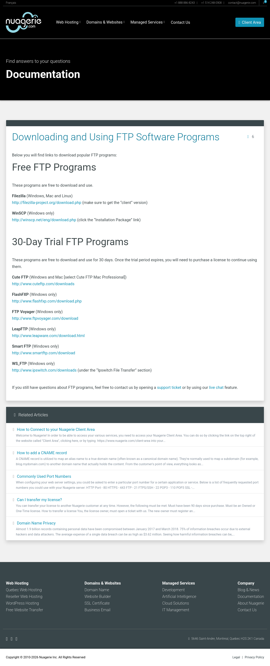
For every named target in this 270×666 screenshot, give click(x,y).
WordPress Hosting (22, 603)
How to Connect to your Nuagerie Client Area (135, 435)
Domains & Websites (105, 22)
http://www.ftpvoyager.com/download (45, 318)
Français (11, 2)
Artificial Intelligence (179, 596)
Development (173, 589)
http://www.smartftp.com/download (43, 353)
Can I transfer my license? (135, 505)
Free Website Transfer (24, 610)
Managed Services (147, 22)
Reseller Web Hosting (24, 596)
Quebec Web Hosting (24, 589)
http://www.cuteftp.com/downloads (43, 283)
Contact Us (180, 22)
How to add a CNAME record (135, 458)
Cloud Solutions (175, 603)
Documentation (251, 596)
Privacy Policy (254, 657)
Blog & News (248, 589)
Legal (236, 657)
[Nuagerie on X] (12, 639)
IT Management (175, 610)
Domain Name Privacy (135, 529)
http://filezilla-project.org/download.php (46, 202)
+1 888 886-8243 (184, 2)
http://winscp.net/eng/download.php (44, 219)
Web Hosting (68, 22)
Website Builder (98, 596)
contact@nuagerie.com (242, 2)
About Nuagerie (251, 603)
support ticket (169, 387)
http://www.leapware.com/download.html (48, 335)
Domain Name (97, 589)
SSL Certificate (97, 603)
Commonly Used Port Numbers (135, 482)
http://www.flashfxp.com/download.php (47, 301)
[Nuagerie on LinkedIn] (16, 639)
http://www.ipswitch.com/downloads (44, 370)
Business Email (98, 610)
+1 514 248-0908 (211, 2)
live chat (216, 387)
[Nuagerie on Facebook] (7, 639)
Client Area (250, 22)
